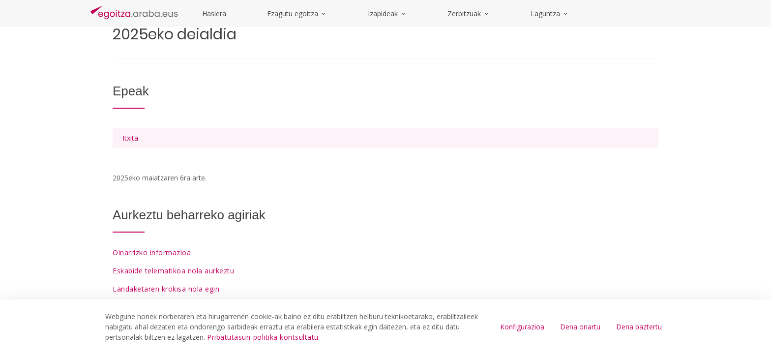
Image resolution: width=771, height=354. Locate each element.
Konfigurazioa (522, 326)
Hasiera (214, 13)
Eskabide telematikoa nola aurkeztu (173, 270)
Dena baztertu (639, 326)
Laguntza (550, 13)
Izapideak (387, 13)
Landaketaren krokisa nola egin (166, 289)
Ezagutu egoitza (297, 13)
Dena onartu (580, 326)
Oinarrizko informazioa (152, 252)
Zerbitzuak (468, 13)
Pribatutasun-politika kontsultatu (263, 337)
